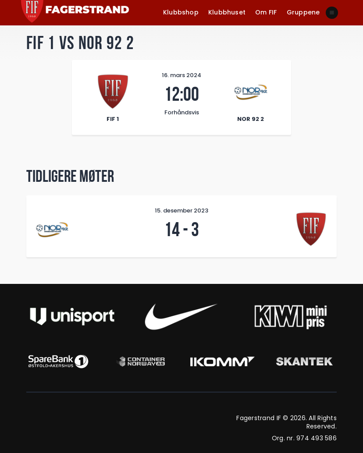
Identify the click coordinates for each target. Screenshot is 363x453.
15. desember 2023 (181, 210)
